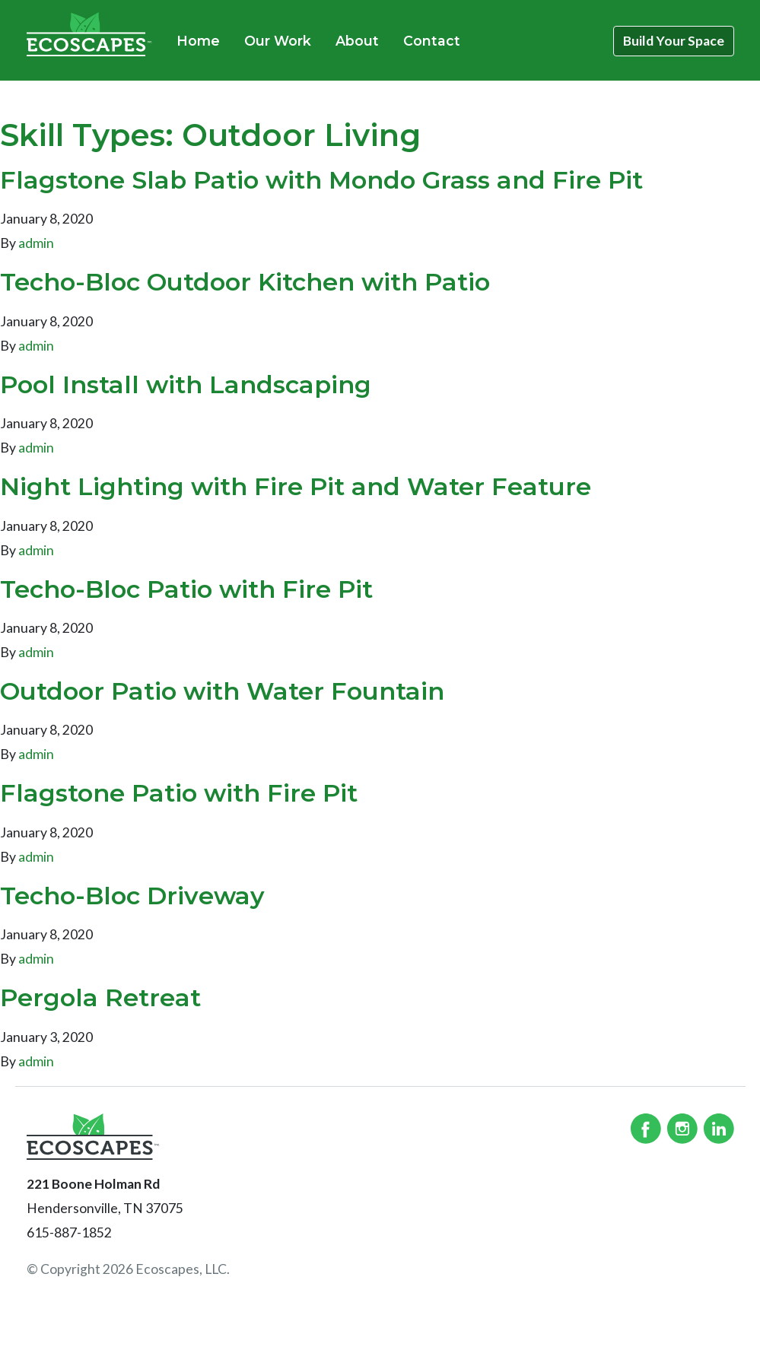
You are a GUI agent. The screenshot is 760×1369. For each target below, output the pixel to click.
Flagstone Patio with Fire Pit (179, 793)
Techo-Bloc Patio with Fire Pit (186, 589)
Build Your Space (673, 41)
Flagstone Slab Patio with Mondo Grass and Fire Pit (321, 180)
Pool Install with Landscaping (185, 384)
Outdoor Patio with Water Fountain (222, 691)
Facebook (646, 1128)
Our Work (277, 41)
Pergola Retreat (100, 997)
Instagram (682, 1128)
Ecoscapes (89, 34)
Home (198, 41)
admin (36, 243)
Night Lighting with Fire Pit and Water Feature (295, 486)
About (357, 41)
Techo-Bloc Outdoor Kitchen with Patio (245, 282)
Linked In (719, 1128)
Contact (431, 41)
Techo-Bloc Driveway (132, 895)
